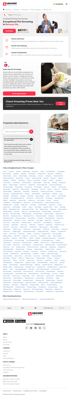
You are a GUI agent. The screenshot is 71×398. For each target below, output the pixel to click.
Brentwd (51, 180)
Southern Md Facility (8, 178)
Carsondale (6, 224)
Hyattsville (50, 173)
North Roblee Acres (33, 273)
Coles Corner (6, 231)
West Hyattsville (59, 198)
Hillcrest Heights (7, 191)
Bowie (15, 176)
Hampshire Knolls (20, 247)
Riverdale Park (42, 173)
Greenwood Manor (62, 244)
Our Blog (5, 372)
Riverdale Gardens (20, 287)
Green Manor (16, 244)
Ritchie (43, 284)
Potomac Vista (7, 282)
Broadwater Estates (8, 218)
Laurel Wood (48, 260)
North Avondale (7, 271)
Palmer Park (27, 202)
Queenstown (15, 284)
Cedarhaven (32, 224)
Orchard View (26, 276)
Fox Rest (58, 240)
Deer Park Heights (57, 233)
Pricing (5, 339)
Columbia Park (62, 231)
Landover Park (31, 260)
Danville (29, 233)
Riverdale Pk (62, 182)
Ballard (5, 209)
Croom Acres (12, 233)
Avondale (22, 196)
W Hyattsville (49, 198)
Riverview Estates (53, 287)
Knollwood (57, 258)
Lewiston (62, 260)
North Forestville (40, 271)
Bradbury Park (59, 213)
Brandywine (35, 171)
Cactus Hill (56, 220)
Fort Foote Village (19, 240)
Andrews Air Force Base (47, 191)
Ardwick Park (6, 207)
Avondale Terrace (48, 207)
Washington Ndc (7, 204)
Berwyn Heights (13, 184)
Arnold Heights (16, 207)
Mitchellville (22, 180)
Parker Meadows (18, 278)
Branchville (6, 216)
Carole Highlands (47, 222)
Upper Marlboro (36, 193)
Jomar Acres (36, 256)
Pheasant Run (50, 278)
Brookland (40, 218)
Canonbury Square (26, 222)
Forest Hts (47, 187)
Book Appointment (19, 94)
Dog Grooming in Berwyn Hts (30, 299)
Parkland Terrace (29, 278)
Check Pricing (60, 103)
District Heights (23, 176)
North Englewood (17, 202)
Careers (5, 353)
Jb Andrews (58, 191)
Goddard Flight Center (17, 193)
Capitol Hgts (46, 182)
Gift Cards (6, 344)
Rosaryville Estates (29, 291)
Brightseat (51, 216)
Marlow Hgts (17, 191)
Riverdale (54, 182)
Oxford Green (40, 276)
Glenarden (16, 173)
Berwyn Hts (47, 9)
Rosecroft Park (40, 291)
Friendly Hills (16, 242)
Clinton (42, 171)
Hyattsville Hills (15, 253)
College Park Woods (43, 231)
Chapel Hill (41, 224)
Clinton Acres (27, 229)
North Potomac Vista (20, 273)
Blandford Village (46, 211)
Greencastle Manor (38, 244)
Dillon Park (17, 236)
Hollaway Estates (50, 249)
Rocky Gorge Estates (37, 289)
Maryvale (62, 262)
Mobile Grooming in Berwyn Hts (11, 299)
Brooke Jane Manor (21, 218)
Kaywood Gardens (57, 256)
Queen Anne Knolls (43, 282)
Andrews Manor (42, 204)
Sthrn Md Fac (19, 178)
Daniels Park (21, 233)
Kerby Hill (21, 258)
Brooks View (60, 218)
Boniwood (6, 213)
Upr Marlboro (14, 196)
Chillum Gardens (43, 227)
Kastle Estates (46, 256)
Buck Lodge (39, 220)
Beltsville (53, 178)
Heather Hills (43, 247)
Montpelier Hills (41, 267)
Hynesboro (36, 253)
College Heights (16, 231)
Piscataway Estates (28, 280)
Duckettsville (42, 236)
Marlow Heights (25, 189)
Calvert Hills (6, 222)
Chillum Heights (54, 227)
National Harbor (7, 176)
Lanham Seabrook (37, 178)
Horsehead (43, 251)
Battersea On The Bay (28, 209)
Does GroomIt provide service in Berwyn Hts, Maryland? (17, 139)
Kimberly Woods (40, 258)
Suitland (49, 189)
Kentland (14, 258)
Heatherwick (52, 247)
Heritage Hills (61, 247)
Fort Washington (50, 171)
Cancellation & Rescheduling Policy (14, 367)
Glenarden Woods (27, 242)
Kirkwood (49, 258)
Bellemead (53, 209)
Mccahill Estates (13, 264)
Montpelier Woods (52, 267)
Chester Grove (24, 227)
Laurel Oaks (40, 260)
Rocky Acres (26, 289)
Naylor (11, 269)
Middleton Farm (59, 264)
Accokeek (11, 171)
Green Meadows (26, 244)
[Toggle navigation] (66, 4)
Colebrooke (64, 229)
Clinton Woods (55, 229)
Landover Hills (22, 200)
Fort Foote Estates (8, 240)
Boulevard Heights (16, 213)
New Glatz (31, 269)
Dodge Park (25, 236)
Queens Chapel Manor (56, 282)
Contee (5, 233)
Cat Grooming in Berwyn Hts (46, 299)
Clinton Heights (37, 229)
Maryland (25, 9)
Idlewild (43, 253)
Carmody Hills (37, 222)
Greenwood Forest (50, 244)
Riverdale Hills (42, 287)
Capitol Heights (37, 182)
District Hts (57, 189)
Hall (13, 247)
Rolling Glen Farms (8, 291)
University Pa (29, 198)
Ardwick (60, 204)
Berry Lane (25, 211)
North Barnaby (17, 271)
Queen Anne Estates (30, 282)
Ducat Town (33, 236)
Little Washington (7, 262)
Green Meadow (62, 196)
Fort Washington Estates (32, 240)
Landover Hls (31, 200)
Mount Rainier (32, 173)
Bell (37, 209)
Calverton (60, 178)
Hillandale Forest (20, 249)
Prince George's (36, 9)
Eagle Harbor (26, 171)
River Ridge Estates (8, 287)
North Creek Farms (28, 271)
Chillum (54, 196)
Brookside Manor (7, 220)
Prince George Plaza (37, 202)
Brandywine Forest (29, 216)
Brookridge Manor (50, 218)
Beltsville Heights (7, 211)
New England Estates (21, 269)
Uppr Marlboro (46, 193)
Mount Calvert (63, 267)
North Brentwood (26, 182)
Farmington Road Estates (49, 238)
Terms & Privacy (8, 370)
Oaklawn (62, 273)
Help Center (7, 365)
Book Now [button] (9, 31)
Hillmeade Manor (38, 249)
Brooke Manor (32, 218)
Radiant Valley (24, 284)
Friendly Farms (7, 242)
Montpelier (6, 180)
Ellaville (31, 238)
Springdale (6, 196)
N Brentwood (16, 182)
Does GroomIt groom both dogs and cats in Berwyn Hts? (18, 161)
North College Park (42, 184)
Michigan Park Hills (47, 264)
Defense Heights (7, 236)
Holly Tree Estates (8, 251)
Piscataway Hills (39, 280)
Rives (61, 287)
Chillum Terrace (17, 229)
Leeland (56, 260)
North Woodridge (45, 273)
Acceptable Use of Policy (30, 391)
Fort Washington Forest (47, 240)
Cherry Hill (6, 227)
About (5, 337)
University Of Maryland (55, 184)
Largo (60, 193)
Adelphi (5, 200)
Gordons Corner (45, 242)
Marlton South (54, 262)
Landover (55, 200)
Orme (33, 276)
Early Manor (6, 238)
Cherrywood (14, 227)
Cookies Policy (17, 391)
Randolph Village (34, 284)
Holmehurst (18, 251)
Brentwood (58, 180)
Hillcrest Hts (15, 189)
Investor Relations (8, 358)
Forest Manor (61, 238)
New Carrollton (7, 173)
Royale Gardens (60, 291)
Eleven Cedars (23, 238)
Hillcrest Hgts (6, 189)
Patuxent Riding (40, 278)
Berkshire (17, 211)
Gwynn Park (6, 247)
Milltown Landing (7, 267)
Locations (16, 9)
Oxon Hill (54, 187)
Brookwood (17, 220)
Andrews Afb (35, 191)
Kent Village (6, 258)
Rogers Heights (40, 196)
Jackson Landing (7, 256)
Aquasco (18, 171)
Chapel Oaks (49, 224)
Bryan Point (31, 220)
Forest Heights (38, 187)
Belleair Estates (44, 209)
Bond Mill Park (57, 211)
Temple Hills (26, 191)
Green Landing (7, 244)
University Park (40, 198)
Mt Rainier (14, 180)
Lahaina (15, 260)
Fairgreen (38, 238)
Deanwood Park (46, 233)
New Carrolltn (41, 200)
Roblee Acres (17, 289)
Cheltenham (48, 176)
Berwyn (5, 184)
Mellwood (37, 264)
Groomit (8, 9)
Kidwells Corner (30, 258)
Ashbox (24, 207)
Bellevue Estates (62, 209)
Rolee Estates (49, 289)
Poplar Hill (59, 280)
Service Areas (7, 342)
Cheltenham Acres (59, 224)
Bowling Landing (26, 213)
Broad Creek (59, 216)
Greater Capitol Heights (57, 242)
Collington (53, 231)
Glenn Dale (6, 193)
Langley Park (12, 200)
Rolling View (18, 291)
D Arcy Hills (36, 233)
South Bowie (36, 180)
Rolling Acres (58, 289)
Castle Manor (15, 224)
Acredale (16, 204)
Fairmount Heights (8, 187)
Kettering (55, 193)
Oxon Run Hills (50, 276)
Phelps (57, 278)
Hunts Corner (62, 251)
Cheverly (40, 176)
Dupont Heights (57, 236)
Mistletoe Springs (19, 267)
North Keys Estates (8, 273)
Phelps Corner (7, 280)
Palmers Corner (7, 278)
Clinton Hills (46, 229)
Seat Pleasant (28, 187)
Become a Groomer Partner (11, 379)
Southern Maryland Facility (52, 202)
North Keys (60, 271)
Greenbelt (23, 173)
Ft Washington (61, 171)
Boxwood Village (37, 213)
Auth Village (38, 207)
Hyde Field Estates (26, 253)
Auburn (31, 207)
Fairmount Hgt (19, 187)
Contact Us (6, 351)
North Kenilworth (51, 271)
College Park (31, 184)
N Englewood (6, 202)
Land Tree (22, 260)
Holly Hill (58, 249)
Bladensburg (32, 176)
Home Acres (34, 251)
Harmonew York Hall (32, 247)
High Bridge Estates (8, 249)
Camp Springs (62, 187)
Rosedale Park (50, 291)
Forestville (64, 189)
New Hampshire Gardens (43, 269)
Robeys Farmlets (7, 289)
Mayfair (5, 264)
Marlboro (27, 193)
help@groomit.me (39, 324)
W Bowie (44, 180)
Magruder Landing (30, 262)
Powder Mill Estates (18, 282)
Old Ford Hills (6, 276)
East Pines (14, 238)
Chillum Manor (7, 229)
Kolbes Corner (7, 260)
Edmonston (30, 196)
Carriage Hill (57, 222)
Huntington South (52, 251)
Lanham (27, 178)
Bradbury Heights (49, 213)
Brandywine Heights (41, 216)
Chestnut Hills (33, 227)
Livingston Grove (19, 262)
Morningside (34, 189)
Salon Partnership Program (11, 384)
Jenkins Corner (18, 256)
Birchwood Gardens (35, 211)
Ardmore (49, 200)
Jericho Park (28, 256)
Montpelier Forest (30, 267)
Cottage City (58, 173)
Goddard (36, 242)
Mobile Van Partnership (10, 381)
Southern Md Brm (58, 176)
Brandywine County (16, 216)
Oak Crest (55, 273)
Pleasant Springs (50, 280)
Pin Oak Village (17, 280)
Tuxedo (48, 196)
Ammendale (33, 204)
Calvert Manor (15, 222)
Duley (49, 236)
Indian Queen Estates (52, 253)
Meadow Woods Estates (26, 264)
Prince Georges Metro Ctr (17, 198)
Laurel (5, 171)
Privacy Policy (7, 391)
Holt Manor (26, 251)
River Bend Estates (52, 284)
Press (4, 356)
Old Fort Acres (16, 276)
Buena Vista (48, 220)
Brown (24, 220)
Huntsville (6, 253)
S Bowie (29, 180)
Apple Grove (52, 204)
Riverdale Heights (32, 287)
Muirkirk (5, 269)
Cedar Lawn (24, 224)
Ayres (56, 207)
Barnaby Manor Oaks (14, 209)
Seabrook (46, 178)
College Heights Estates (29, 231)
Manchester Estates (42, 262)
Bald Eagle (62, 207)
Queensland (6, 284)
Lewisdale (6, 198)
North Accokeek (56, 269)
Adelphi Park (24, 204)
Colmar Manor (7, 182)
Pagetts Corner (60, 276)
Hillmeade (29, 249)
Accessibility (42, 391)
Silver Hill (42, 189)
